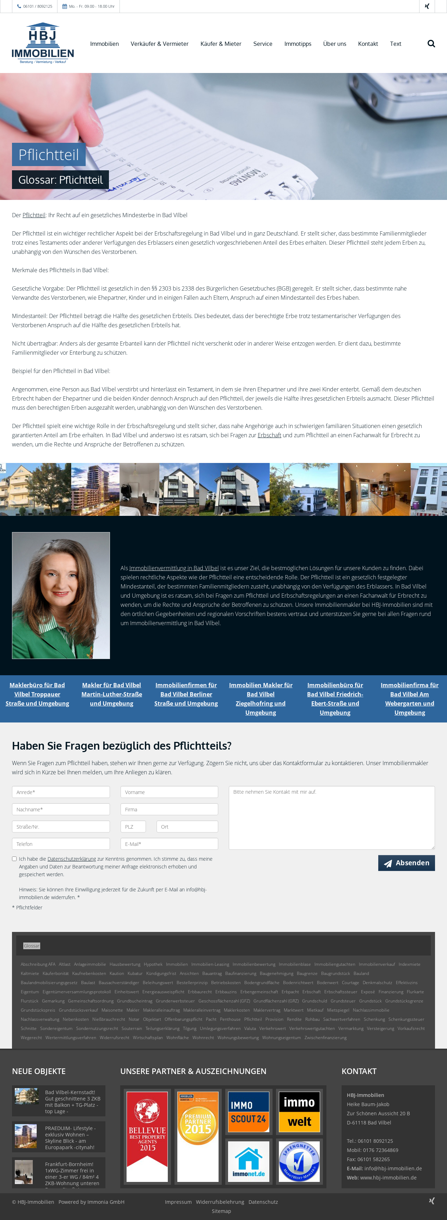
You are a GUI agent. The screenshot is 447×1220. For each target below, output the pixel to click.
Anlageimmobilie (90, 964)
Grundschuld (314, 1001)
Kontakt (368, 43)
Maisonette (112, 1010)
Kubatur (135, 973)
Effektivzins (407, 983)
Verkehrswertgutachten (312, 1028)
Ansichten (189, 973)
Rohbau (312, 1019)
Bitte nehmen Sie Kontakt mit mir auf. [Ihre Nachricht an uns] (332, 818)
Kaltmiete (30, 973)
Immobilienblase (295, 964)
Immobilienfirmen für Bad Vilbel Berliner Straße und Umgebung (186, 694)
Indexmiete (410, 964)
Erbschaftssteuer (340, 992)
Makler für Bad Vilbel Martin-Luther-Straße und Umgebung (111, 694)
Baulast (88, 983)
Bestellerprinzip (192, 983)
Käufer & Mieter (221, 43)
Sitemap (221, 1211)
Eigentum (30, 992)
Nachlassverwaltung (40, 1019)
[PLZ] (133, 826)
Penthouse (230, 1019)
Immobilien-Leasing (210, 964)
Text (396, 43)
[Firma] (170, 809)
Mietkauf (315, 1010)
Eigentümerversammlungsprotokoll (77, 992)
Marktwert (294, 1010)
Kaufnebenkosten (89, 973)
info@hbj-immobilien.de (393, 1168)
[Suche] (434, 48)
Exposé (368, 992)
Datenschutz (263, 1201)
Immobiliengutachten (334, 964)
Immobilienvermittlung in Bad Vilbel (174, 568)
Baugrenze (307, 973)
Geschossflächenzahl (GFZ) (224, 1001)
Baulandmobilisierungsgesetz (49, 983)
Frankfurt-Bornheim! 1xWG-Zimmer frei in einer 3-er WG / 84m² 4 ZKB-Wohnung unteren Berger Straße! (72, 1177)
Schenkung (374, 1019)
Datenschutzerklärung (72, 858)
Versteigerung (380, 1028)
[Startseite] (43, 43)
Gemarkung (53, 1001)
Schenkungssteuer (406, 1019)
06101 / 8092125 (37, 6)
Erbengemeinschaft (259, 992)
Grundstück (370, 1001)
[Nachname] (61, 809)
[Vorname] (170, 792)
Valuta (250, 1028)
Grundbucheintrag (134, 1001)
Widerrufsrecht (114, 1038)
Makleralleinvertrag (201, 1010)
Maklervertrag (266, 1010)
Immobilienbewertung (254, 964)
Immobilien (104, 43)
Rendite (294, 1019)
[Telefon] (61, 844)
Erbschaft (269, 435)
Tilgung (189, 1028)
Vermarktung (350, 1028)
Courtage (350, 983)
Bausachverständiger (119, 983)
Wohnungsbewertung (238, 1038)
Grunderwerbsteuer (175, 1001)
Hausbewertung (125, 964)
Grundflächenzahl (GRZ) (276, 1001)
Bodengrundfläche (262, 983)
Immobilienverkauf (377, 964)
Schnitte (29, 1028)
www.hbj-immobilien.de (388, 1177)
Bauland (361, 973)
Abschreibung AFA (38, 964)
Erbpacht (290, 992)
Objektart (152, 1019)
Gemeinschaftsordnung (91, 1001)
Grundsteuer (343, 1001)
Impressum (178, 1201)
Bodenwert (327, 983)
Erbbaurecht (200, 992)
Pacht (211, 1019)
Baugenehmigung (276, 973)
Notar (134, 1019)
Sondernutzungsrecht (97, 1028)
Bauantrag (212, 973)
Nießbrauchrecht (108, 1019)
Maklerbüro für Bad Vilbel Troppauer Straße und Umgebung (37, 694)
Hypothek (153, 964)
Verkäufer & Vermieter (160, 43)
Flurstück (29, 1001)
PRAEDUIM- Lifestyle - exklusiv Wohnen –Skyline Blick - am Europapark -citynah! (70, 1138)
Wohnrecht (203, 1038)
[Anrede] (61, 792)
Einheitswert (127, 992)
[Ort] (187, 826)
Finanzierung (391, 992)
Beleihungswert (158, 983)
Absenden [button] (412, 862)
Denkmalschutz (377, 983)
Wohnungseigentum (281, 1038)
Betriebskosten (226, 983)
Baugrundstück (335, 973)
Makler (133, 1010)
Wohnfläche (177, 1038)
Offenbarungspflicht (183, 1019)
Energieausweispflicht (163, 992)
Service (263, 43)
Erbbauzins (226, 992)
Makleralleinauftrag (161, 1010)
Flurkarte (415, 992)
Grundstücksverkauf (78, 1010)
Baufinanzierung (240, 973)
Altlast (65, 964)
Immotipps (297, 43)
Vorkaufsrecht (411, 1028)
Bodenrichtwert (298, 983)
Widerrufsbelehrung (220, 1201)
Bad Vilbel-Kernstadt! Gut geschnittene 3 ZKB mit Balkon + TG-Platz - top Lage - (72, 1102)
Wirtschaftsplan (148, 1038)
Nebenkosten (76, 1019)
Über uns (334, 43)
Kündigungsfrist (161, 973)
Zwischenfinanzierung (326, 1038)
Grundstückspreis (38, 1010)
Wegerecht (31, 1038)
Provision (274, 1019)
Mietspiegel (338, 1010)
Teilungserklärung (162, 1028)
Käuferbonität (56, 973)
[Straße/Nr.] (61, 826)
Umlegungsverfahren (220, 1028)
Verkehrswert (272, 1028)
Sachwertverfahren (341, 1019)
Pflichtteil (34, 215)
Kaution (117, 973)
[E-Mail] (170, 844)
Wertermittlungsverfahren (70, 1038)
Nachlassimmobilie (371, 1010)
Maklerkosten (237, 1010)
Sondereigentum (56, 1028)
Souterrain (132, 1028)
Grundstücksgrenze (404, 1001)
